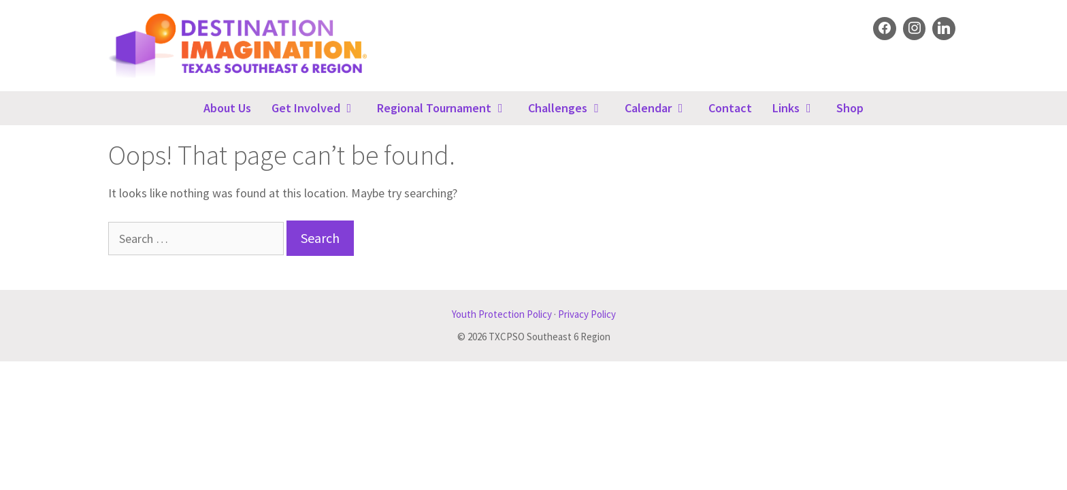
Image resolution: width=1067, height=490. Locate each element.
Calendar (661, 108)
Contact (730, 108)
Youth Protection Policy (502, 314)
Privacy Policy (587, 314)
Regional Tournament (447, 108)
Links (799, 108)
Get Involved (319, 108)
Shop (850, 108)
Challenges (571, 108)
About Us (227, 108)
